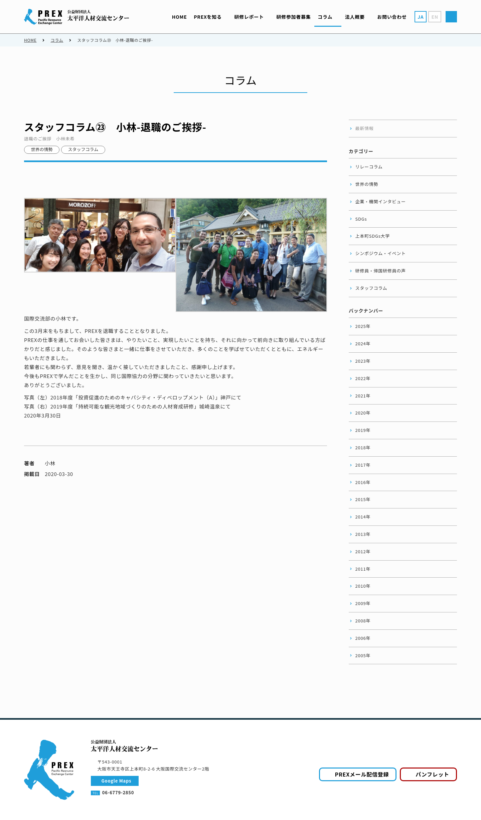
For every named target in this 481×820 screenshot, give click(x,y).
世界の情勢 (42, 149)
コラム (56, 40)
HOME (30, 40)
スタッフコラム (83, 149)
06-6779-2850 (118, 792)
